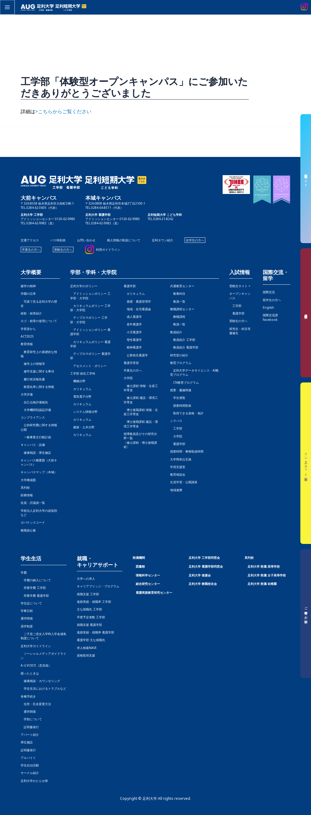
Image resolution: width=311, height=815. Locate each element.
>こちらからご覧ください (63, 111)
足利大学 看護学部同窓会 (206, 566)
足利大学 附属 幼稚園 (262, 584)
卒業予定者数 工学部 (91, 617)
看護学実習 (131, 363)
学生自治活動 (30, 765)
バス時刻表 (58, 240)
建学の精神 (28, 286)
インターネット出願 (306, 463)
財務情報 (27, 495)
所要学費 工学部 (33, 588)
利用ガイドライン (108, 249)
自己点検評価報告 (34, 402)
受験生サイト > (240, 286)
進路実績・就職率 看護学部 (95, 632)
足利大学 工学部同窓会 (204, 557)
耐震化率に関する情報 (37, 387)
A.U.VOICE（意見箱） (36, 665)
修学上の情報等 (33, 364)
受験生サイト (306, 178)
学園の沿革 (28, 293)
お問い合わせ (86, 240)
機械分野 (77, 381)
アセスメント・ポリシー (88, 366)
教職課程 (177, 316)
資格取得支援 (86, 655)
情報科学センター (148, 575)
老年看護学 (133, 324)
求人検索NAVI (86, 648)
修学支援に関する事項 (37, 371)
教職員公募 (28, 530)
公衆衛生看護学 (136, 355)
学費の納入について (36, 580)
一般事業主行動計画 (36, 437)
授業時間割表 (180, 405)
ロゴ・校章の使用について (39, 321)
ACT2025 (27, 336)
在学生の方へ (195, 240)
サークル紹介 (30, 773)
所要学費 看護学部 (35, 595)
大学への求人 (86, 578)
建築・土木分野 (82, 427)
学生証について (31, 603)
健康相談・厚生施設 (36, 452)
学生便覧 (177, 398)
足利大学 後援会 (200, 575)
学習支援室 (177, 467)
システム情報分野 (83, 411)
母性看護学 (133, 340)
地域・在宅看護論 (137, 309)
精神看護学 (133, 347)
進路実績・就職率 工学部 (94, 601)
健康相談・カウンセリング (40, 681)
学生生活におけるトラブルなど (43, 688)
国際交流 (269, 292)
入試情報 (239, 272)
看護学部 (130, 286)
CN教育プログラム (184, 382)
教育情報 (27, 344)
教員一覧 (177, 301)
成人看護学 (133, 316)
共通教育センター (182, 286)
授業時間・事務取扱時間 (186, 451)
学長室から (28, 329)
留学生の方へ (272, 300)
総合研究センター (148, 584)
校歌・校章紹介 (31, 313)
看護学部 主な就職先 (91, 640)
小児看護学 (133, 332)
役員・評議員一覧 (33, 503)
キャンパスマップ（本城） (39, 472)
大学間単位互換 (180, 459)
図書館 (140, 566)
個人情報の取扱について (123, 240)
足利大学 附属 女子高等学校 (267, 575)
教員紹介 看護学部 (184, 347)
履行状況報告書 (33, 379)
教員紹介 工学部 (182, 340)
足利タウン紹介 (162, 240)
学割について (31, 719)
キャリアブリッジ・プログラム (98, 586)
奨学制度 (27, 626)
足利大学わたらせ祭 (34, 781)
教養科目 (177, 293)
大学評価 (27, 394)
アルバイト (28, 758)
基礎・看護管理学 (137, 301)
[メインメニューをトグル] (7, 7)
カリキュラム (80, 389)
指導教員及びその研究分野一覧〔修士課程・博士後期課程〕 (140, 440)
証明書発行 (30, 727)
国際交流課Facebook (270, 317)
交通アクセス (30, 240)
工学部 (176, 428)
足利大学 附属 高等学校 (264, 566)
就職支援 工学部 (88, 594)
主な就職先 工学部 (89, 609)
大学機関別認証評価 (36, 410)
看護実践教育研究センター (154, 592)
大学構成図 (28, 480)
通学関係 (27, 618)
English (268, 307)
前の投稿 (14, 141)
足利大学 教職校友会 (203, 584)
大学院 (176, 436)
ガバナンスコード (33, 522)
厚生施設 (27, 742)
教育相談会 (177, 474)
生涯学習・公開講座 (183, 482)
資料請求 (306, 313)
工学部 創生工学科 (82, 373)
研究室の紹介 (179, 355)
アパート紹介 (30, 734)
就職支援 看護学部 (89, 625)
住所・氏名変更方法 (36, 704)
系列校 (25, 487)
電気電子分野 (80, 396)
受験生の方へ (63, 249)
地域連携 (176, 490)
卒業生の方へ (31, 249)
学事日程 (27, 611)
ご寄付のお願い (306, 614)
